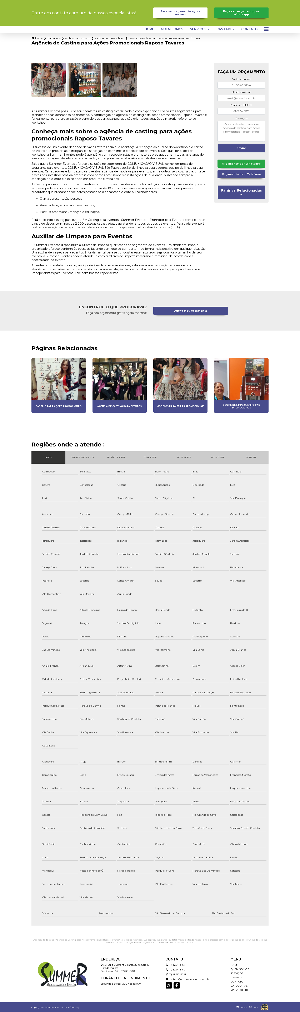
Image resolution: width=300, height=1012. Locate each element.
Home (149, 30)
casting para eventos (77, 38)
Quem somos (172, 30)
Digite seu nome (241, 79)
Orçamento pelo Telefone (241, 175)
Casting (223, 30)
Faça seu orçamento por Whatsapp (241, 13)
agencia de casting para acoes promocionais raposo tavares (164, 38)
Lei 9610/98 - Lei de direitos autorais (175, 942)
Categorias (54, 38)
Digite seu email (241, 92)
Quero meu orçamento (190, 310)
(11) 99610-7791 (176, 974)
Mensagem (241, 118)
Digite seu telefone (241, 105)
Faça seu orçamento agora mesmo (180, 13)
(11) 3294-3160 (175, 969)
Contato (249, 30)
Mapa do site (239, 990)
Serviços (198, 30)
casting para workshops (109, 38)
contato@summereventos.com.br (188, 979)
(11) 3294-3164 (175, 965)
